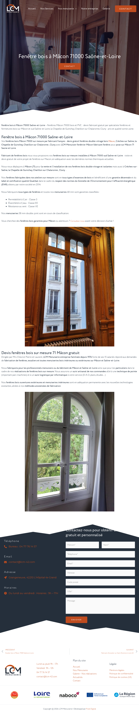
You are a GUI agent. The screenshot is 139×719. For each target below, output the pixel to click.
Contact (76, 685)
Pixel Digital (91, 713)
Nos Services (46, 8)
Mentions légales (116, 674)
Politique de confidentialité (121, 678)
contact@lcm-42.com (47, 681)
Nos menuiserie (66, 8)
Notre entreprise (89, 8)
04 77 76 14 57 (43, 676)
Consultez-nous (78, 221)
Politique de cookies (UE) (120, 681)
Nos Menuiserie (80, 674)
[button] (125, 8)
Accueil (32, 8)
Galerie (106, 8)
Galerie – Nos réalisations (85, 678)
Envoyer (76, 623)
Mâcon (111, 141)
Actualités (78, 681)
